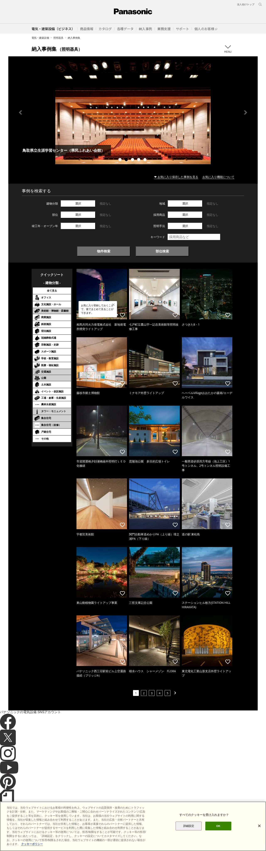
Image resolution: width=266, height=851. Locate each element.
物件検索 (103, 251)
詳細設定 (188, 826)
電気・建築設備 (40, 38)
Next (245, 112)
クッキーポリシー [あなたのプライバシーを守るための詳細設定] (32, 844)
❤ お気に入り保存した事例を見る (176, 177)
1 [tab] (120, 160)
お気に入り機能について (218, 177)
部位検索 (162, 251)
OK (218, 826)
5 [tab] (145, 160)
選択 (78, 203)
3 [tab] (133, 160)
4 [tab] (139, 160)
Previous (20, 112)
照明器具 (58, 38)
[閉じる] (259, 825)
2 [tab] (127, 160)
